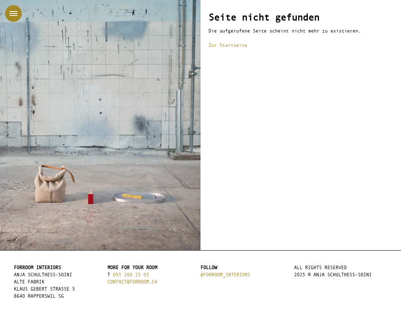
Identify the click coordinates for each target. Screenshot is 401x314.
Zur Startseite (227, 45)
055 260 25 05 (131, 275)
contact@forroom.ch (132, 282)
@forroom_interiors (225, 275)
